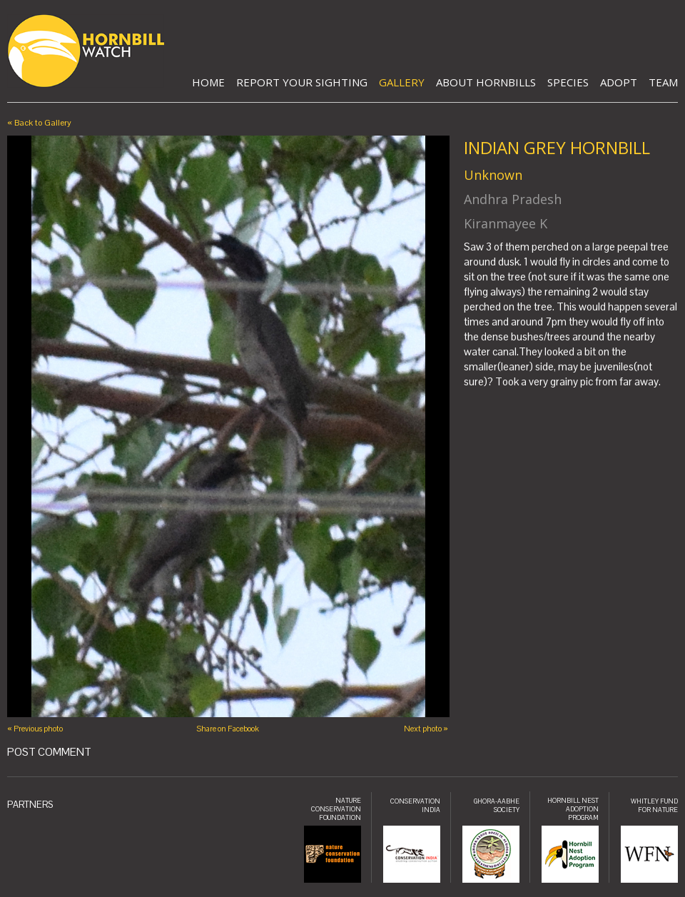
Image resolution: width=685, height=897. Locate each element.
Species (568, 82)
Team (663, 82)
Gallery (402, 82)
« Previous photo (35, 729)
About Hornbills (486, 82)
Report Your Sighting (301, 82)
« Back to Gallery (39, 122)
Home (208, 82)
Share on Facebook (227, 729)
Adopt (618, 82)
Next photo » (426, 729)
